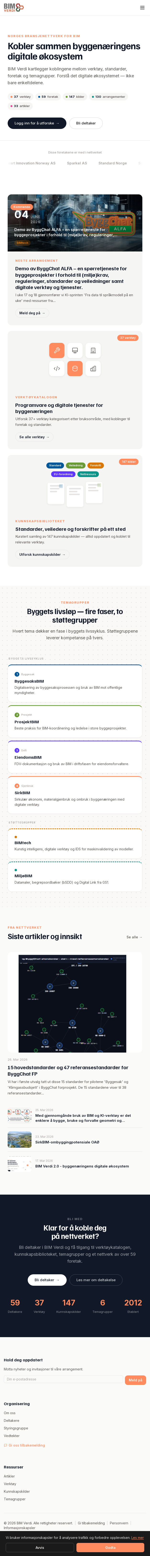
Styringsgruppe (16, 1428)
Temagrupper (15, 1499)
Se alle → (134, 942)
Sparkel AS (88, 163)
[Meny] (142, 7)
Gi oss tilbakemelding (24, 1445)
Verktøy (10, 1484)
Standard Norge (123, 163)
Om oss (10, 1413)
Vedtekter (12, 1436)
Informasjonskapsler (19, 1528)
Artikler (9, 1476)
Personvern (119, 1523)
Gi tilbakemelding (91, 1523)
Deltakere (11, 1420)
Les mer (137, 1538)
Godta (110, 1548)
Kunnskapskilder (17, 1491)
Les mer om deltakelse (96, 1285)
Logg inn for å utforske (37, 123)
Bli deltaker (86, 123)
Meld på (135, 1380)
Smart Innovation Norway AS (40, 163)
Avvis (40, 1548)
